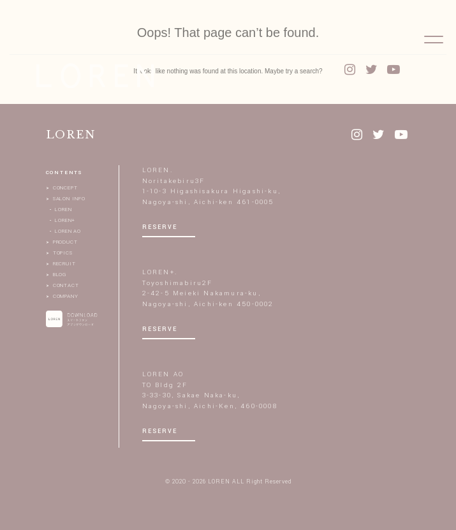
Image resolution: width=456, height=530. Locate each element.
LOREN (63, 209)
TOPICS (63, 252)
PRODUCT (65, 242)
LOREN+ (65, 220)
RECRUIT (64, 263)
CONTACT (66, 285)
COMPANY (65, 296)
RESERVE (159, 227)
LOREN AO (68, 231)
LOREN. (157, 170)
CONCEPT (65, 187)
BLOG (60, 274)
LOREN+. (159, 272)
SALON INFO (69, 198)
